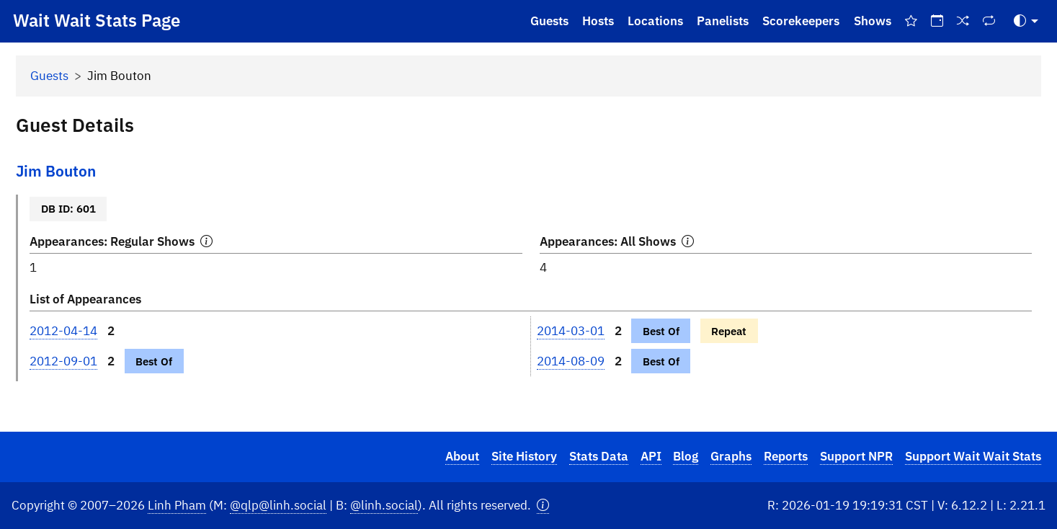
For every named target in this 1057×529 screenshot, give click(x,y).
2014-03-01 (571, 331)
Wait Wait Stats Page (96, 20)
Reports (786, 456)
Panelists (723, 21)
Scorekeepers (800, 21)
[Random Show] (963, 21)
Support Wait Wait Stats (973, 456)
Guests (549, 21)
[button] (543, 505)
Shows (872, 21)
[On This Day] (937, 21)
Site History (524, 456)
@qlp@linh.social (278, 505)
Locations (655, 21)
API (651, 456)
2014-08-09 (571, 361)
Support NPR (856, 456)
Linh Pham (177, 505)
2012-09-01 (63, 361)
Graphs (731, 456)
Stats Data (598, 456)
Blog (685, 456)
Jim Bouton (56, 171)
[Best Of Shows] (911, 21)
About (462, 456)
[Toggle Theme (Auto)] (1026, 21)
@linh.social (384, 505)
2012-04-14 (63, 331)
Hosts (598, 21)
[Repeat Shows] (989, 21)
